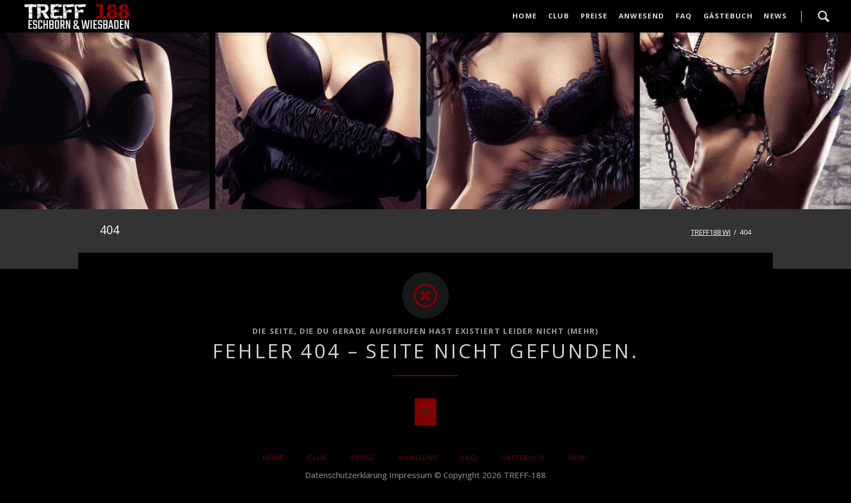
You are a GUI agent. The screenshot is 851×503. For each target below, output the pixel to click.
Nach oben (425, 411)
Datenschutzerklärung (346, 474)
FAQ (469, 457)
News (579, 457)
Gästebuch (523, 457)
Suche (823, 16)
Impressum (410, 474)
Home (273, 457)
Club (317, 457)
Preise (362, 457)
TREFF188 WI (711, 232)
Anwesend (418, 457)
